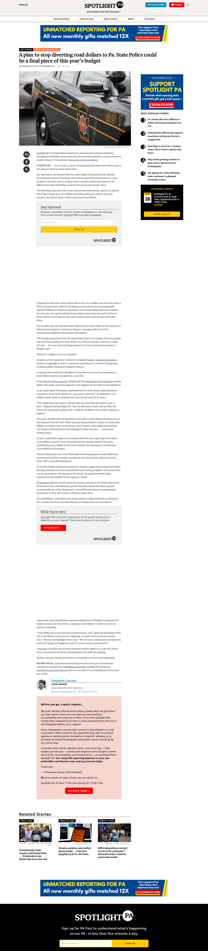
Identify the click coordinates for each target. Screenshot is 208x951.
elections (149, 19)
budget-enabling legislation (102, 307)
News (73, 846)
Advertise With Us (44, 902)
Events (73, 866)
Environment (77, 861)
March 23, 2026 (67, 697)
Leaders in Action (150, 866)
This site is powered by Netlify (61, 948)
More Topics (76, 907)
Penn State (76, 891)
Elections (75, 856)
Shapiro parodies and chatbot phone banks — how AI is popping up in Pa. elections (75, 727)
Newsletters (114, 846)
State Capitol (77, 902)
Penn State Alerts (115, 871)
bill (90, 446)
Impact (38, 871)
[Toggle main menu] (23, 4)
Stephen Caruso (63, 557)
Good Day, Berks (114, 866)
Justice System (78, 881)
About (131, 19)
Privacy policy (168, 948)
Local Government (80, 886)
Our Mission (41, 851)
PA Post (109, 851)
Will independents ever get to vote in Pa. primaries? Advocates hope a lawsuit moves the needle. (112, 729)
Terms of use (158, 948)
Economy (75, 851)
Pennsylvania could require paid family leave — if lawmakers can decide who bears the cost (33, 731)
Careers (38, 881)
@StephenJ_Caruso (89, 568)
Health (73, 871)
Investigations (62, 19)
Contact (38, 891)
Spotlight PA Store (151, 871)
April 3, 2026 (26, 697)
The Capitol (26, 49)
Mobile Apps (41, 886)
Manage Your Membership (155, 856)
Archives (74, 912)
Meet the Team (42, 856)
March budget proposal (55, 329)
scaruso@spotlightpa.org (65, 568)
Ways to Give (148, 851)
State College (87, 19)
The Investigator (114, 856)
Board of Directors (44, 861)
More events (161, 214)
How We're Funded (151, 861)
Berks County (111, 19)
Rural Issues (76, 897)
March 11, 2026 (106, 697)
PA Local (110, 861)
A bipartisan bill (45, 430)
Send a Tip (40, 897)
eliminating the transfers (99, 329)
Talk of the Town (114, 876)
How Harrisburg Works (82, 876)
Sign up (130, 820)
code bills (52, 311)
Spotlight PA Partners (46, 866)
